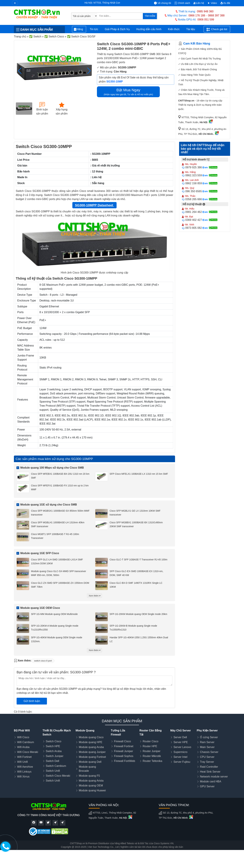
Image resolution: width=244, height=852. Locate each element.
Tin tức (94, 29)
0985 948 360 (205, 11)
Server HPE (181, 742)
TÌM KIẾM (150, 16)
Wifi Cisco (23, 737)
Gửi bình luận (32, 701)
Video (212, 3)
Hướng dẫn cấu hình (148, 29)
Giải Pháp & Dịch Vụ (117, 29)
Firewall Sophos (123, 756)
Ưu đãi (225, 3)
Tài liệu (192, 29)
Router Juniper (151, 751)
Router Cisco (150, 741)
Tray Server (207, 761)
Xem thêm (94, 595)
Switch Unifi (53, 770)
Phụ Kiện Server (207, 730)
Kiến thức (174, 29)
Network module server (214, 776)
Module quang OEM (91, 785)
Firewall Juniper (123, 751)
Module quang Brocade (87, 768)
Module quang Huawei (92, 790)
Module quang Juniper (92, 752)
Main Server (207, 747)
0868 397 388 (216, 15)
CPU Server (207, 756)
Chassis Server (209, 752)
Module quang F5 (89, 775)
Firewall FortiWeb (124, 761)
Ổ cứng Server (209, 737)
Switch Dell (52, 761)
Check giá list (217, 29)
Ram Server (207, 742)
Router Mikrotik (152, 756)
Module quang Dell (90, 761)
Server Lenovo (182, 747)
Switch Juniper (54, 756)
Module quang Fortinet (92, 756)
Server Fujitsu (182, 761)
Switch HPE (53, 746)
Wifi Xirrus (23, 776)
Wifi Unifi (22, 761)
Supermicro (180, 752)
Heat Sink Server (210, 771)
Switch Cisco (53, 741)
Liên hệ (198, 3)
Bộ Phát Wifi (22, 730)
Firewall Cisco (122, 741)
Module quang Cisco (91, 737)
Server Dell (180, 737)
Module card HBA (210, 781)
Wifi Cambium (25, 742)
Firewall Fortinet (123, 746)
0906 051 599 (205, 19)
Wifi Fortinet (24, 756)
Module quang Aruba (91, 747)
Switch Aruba (54, 751)
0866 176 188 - (198, 15)
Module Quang (85, 730)
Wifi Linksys (24, 771)
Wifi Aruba (23, 747)
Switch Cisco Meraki (58, 775)
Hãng (79, 29)
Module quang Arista (91, 780)
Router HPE (150, 746)
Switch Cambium (56, 765)
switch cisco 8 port (43, 660)
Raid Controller (209, 766)
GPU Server (207, 786)
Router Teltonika (152, 761)
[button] (89, 71)
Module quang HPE (90, 742)
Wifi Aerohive (25, 766)
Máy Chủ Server (180, 730)
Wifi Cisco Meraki (27, 752)
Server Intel (180, 756)
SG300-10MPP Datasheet (94, 205)
